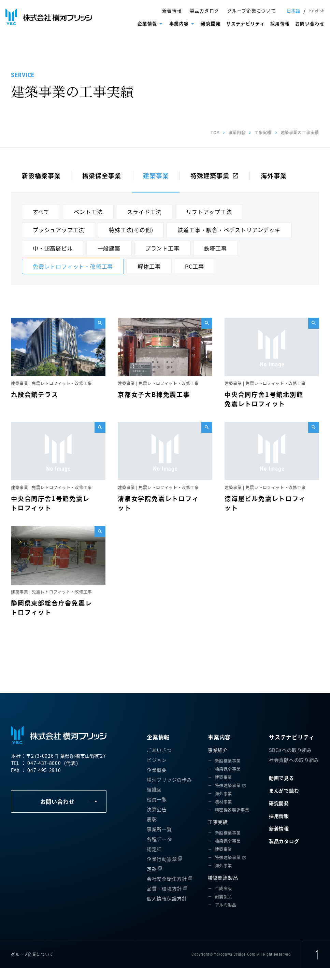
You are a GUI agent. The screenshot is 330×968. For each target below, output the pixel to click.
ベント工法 (88, 212)
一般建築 (109, 248)
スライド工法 (144, 212)
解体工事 (149, 266)
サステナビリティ (245, 23)
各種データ (159, 839)
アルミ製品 (225, 905)
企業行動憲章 (162, 858)
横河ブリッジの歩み (169, 779)
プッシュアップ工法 (58, 230)
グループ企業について (251, 10)
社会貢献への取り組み (294, 759)
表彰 (152, 819)
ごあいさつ (159, 749)
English (317, 10)
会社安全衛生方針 (167, 878)
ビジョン (157, 759)
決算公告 (157, 809)
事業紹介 (218, 749)
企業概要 (157, 769)
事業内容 (179, 23)
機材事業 (223, 802)
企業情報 (147, 23)
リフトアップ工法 (209, 212)
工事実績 (262, 132)
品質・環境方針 (164, 888)
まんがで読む (284, 790)
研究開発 (210, 23)
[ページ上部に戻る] (316, 954)
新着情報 (172, 10)
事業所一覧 (159, 829)
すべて (41, 212)
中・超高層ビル (53, 248)
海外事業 (274, 175)
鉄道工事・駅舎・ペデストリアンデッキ (228, 230)
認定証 (154, 848)
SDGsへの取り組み (290, 749)
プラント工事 (162, 248)
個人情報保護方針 (167, 898)
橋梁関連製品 (223, 877)
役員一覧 (157, 799)
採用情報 (280, 23)
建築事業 (156, 175)
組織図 (154, 789)
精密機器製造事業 (232, 810)
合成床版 (223, 888)
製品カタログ (204, 10)
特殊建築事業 (214, 175)
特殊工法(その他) (131, 230)
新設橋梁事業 (41, 175)
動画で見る (281, 777)
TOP (215, 132)
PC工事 (194, 266)
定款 (152, 868)
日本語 (293, 10)
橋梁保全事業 (101, 175)
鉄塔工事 (215, 248)
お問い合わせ (310, 23)
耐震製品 (223, 896)
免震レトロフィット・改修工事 (73, 266)
